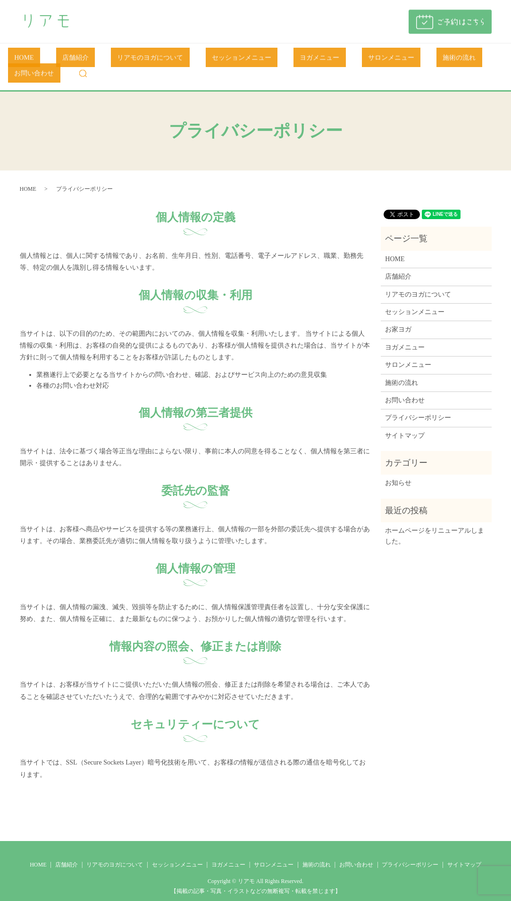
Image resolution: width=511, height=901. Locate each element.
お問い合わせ (441, 59)
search (484, 59)
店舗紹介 (68, 59)
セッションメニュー (209, 59)
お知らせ (398, 468)
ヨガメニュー (274, 59)
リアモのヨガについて (131, 59)
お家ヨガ (398, 315)
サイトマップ (405, 421)
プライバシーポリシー (418, 403)
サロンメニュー (333, 59)
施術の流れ (388, 59)
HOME (30, 59)
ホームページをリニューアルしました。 (434, 521)
